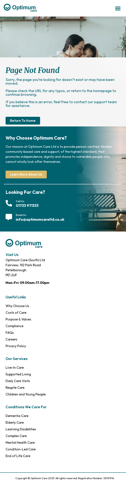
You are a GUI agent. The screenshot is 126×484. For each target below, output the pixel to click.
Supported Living (18, 374)
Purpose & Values (18, 319)
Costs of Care (16, 312)
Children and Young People (26, 394)
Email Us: (21, 215)
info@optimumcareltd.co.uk (40, 219)
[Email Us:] (9, 217)
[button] (117, 8)
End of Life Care (18, 456)
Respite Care (15, 387)
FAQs (10, 332)
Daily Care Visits (18, 381)
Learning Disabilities (21, 429)
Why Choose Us (17, 306)
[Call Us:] (9, 203)
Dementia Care (17, 416)
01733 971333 (27, 205)
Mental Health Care (20, 442)
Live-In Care (15, 367)
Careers (11, 339)
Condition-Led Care (21, 449)
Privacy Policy (16, 346)
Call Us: (20, 201)
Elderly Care (15, 422)
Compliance (14, 326)
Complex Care (16, 436)
